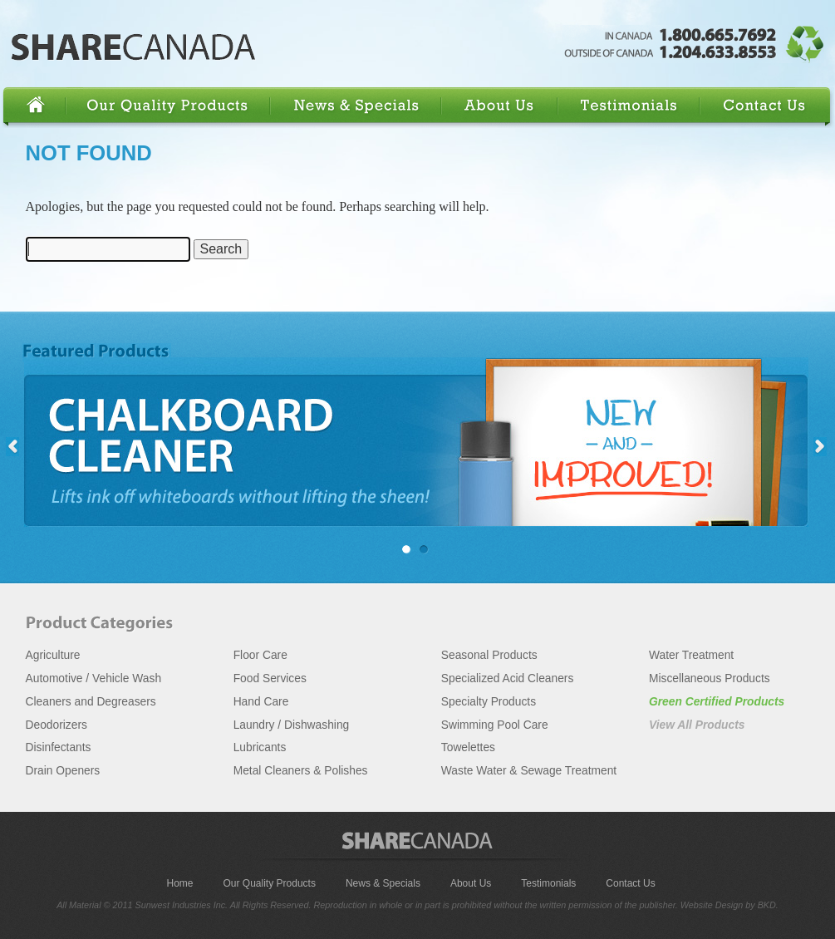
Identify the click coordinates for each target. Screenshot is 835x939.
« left (12, 446)
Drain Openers (63, 770)
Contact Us (765, 106)
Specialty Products (488, 702)
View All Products (697, 725)
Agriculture (53, 655)
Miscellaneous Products (709, 678)
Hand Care (261, 702)
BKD (767, 905)
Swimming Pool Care (494, 725)
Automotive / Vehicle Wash (94, 678)
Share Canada (134, 47)
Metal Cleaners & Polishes (300, 770)
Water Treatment (691, 655)
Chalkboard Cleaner (414, 442)
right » (820, 446)
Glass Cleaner (428, 549)
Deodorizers (56, 725)
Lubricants (260, 747)
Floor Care (260, 655)
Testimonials (631, 106)
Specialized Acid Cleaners (507, 678)
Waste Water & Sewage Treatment (528, 770)
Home (35, 106)
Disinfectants (58, 747)
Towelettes (468, 747)
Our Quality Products (170, 106)
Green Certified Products (716, 702)
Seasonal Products (489, 655)
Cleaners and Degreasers (91, 702)
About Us (501, 106)
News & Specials (358, 106)
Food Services (270, 678)
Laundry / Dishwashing (291, 725)
